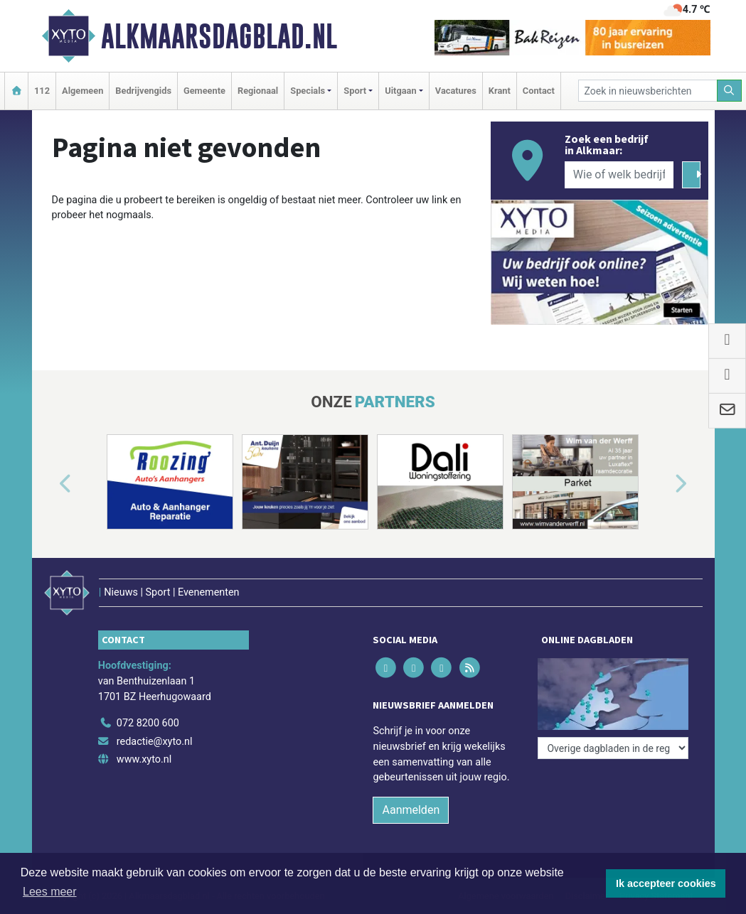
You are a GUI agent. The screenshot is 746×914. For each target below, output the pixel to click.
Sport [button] (354, 90)
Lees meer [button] (50, 892)
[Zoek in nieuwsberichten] (648, 91)
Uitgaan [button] (400, 90)
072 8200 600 (148, 723)
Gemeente (204, 90)
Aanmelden (410, 810)
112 (42, 90)
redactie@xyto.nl (155, 742)
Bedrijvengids (143, 90)
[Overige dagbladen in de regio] (613, 748)
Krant (500, 90)
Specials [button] (307, 90)
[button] (49, 484)
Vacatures (455, 90)
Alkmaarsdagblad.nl (219, 36)
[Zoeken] (729, 91)
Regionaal (258, 90)
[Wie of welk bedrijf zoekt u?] (619, 174)
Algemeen (82, 90)
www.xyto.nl (144, 759)
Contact (539, 90)
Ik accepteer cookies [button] (666, 883)
